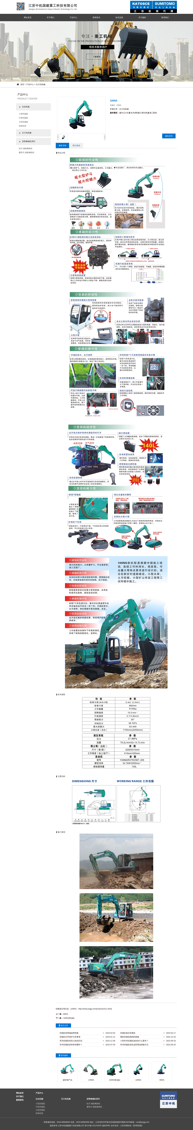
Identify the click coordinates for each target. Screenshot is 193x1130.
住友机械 (25, 107)
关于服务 (142, 17)
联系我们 (165, 17)
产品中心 (73, 17)
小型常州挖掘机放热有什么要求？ (133, 1041)
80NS (65, 1014)
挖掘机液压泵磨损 (127, 1033)
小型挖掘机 (23, 114)
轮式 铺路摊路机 (25, 148)
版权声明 (106, 1125)
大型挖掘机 (23, 122)
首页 (22, 84)
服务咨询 (169, 136)
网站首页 (27, 17)
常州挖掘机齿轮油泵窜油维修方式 (133, 1045)
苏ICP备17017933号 (93, 1125)
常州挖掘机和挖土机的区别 (70, 1041)
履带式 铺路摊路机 (26, 152)
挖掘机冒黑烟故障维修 (68, 1033)
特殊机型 (22, 126)
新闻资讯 (96, 17)
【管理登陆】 (137, 1125)
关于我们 (50, 17)
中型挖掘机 (23, 118)
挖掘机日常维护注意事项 (69, 1037)
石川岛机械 (40, 84)
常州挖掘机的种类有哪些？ (70, 1045)
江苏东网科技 (125, 1125)
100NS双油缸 (69, 1018)
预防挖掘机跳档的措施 (129, 1037)
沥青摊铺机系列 (28, 141)
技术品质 (119, 17)
